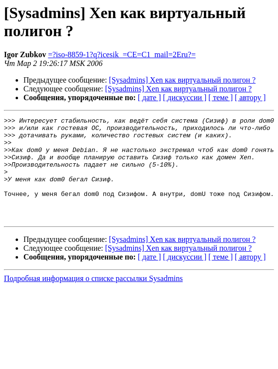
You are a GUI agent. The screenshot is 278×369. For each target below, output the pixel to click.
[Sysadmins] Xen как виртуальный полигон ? (182, 80)
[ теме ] (220, 97)
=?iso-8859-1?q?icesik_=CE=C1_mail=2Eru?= (122, 54)
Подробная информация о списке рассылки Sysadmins (93, 299)
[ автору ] (250, 97)
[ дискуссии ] (184, 97)
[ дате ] (149, 97)
